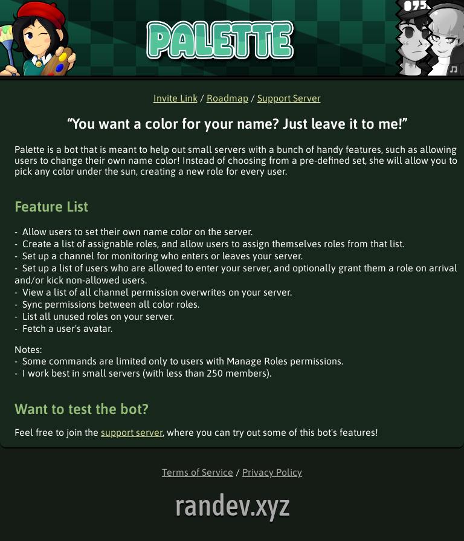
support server (132, 432)
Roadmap (227, 97)
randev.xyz (232, 505)
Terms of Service (197, 472)
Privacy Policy (272, 472)
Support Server (289, 97)
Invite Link (175, 97)
